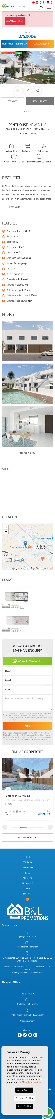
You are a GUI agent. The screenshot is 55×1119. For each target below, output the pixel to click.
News (27, 888)
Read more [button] (14, 207)
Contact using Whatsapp (27, 661)
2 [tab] (23, 827)
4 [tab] (40, 827)
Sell (27, 873)
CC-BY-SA (48, 569)
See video (12, 101)
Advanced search (14, 21)
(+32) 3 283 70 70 (27, 994)
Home (27, 857)
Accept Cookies (24, 1090)
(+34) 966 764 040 (27, 936)
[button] (37, 91)
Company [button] (27, 862)
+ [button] (6, 527)
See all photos (40, 101)
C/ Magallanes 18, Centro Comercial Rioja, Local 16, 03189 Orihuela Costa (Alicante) (27, 959)
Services (27, 878)
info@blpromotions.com (27, 947)
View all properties (27, 837)
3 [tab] (31, 827)
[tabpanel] (27, 789)
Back (27, 111)
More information (32, 1082)
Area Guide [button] (27, 883)
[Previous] (4, 827)
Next (52, 67)
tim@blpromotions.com (27, 1004)
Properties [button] (27, 867)
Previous (3, 67)
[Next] (50, 827)
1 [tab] (15, 827)
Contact (27, 894)
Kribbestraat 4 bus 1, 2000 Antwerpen (27, 1015)
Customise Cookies (24, 1098)
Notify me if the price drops (16, 44)
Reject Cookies (24, 1106)
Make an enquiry (41, 44)
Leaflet (10, 569)
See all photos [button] (27, 453)
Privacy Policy (28, 715)
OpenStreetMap (28, 569)
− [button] (6, 532)
